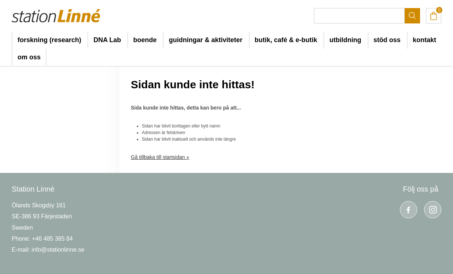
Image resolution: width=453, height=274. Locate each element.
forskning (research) (49, 40)
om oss (29, 57)
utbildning (345, 40)
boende (145, 40)
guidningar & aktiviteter (205, 40)
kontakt (424, 40)
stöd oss (387, 40)
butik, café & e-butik (286, 40)
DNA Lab (107, 40)
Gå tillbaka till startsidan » (160, 157)
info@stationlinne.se (57, 250)
